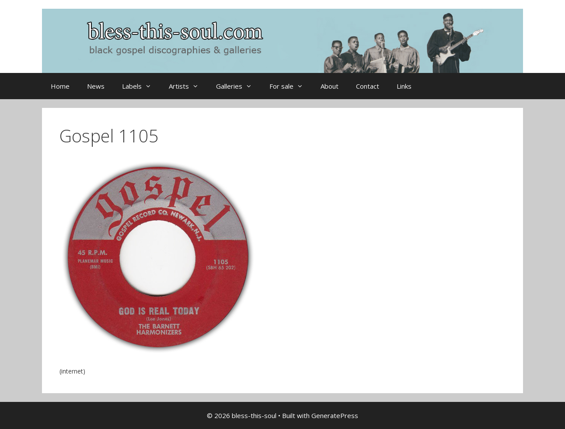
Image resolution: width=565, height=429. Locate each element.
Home (60, 86)
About (329, 86)
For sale (290, 86)
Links (404, 86)
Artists (188, 86)
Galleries (238, 86)
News (96, 86)
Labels (141, 86)
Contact (367, 86)
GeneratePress (334, 415)
